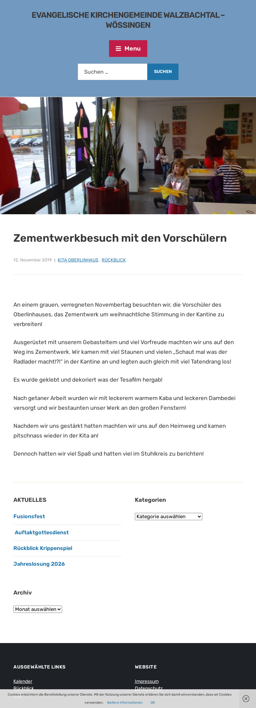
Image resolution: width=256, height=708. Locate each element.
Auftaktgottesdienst (41, 532)
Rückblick (114, 259)
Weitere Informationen (125, 703)
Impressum (147, 681)
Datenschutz (149, 688)
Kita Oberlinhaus (78, 259)
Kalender (22, 681)
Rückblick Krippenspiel (42, 548)
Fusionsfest (29, 516)
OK (153, 703)
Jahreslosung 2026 (39, 564)
